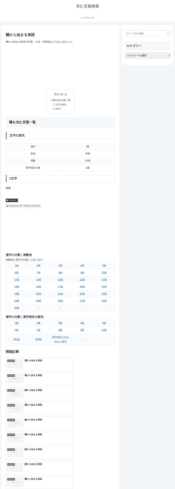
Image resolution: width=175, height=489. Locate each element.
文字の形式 (61, 105)
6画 (17, 273)
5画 (104, 266)
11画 (16, 280)
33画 (16, 308)
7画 (38, 273)
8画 (60, 273)
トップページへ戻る (140, 480)
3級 (60, 323)
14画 (104, 280)
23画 (60, 294)
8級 (60, 330)
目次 (56, 94)
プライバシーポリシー (161, 480)
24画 (82, 294)
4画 (82, 266)
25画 (104, 294)
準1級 (17, 340)
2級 (38, 323)
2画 (38, 266)
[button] (167, 33)
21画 (104, 287)
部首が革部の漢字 (32, 206)
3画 (60, 266)
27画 (82, 301)
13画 (38, 280)
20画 (38, 294)
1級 (17, 323)
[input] (148, 33)
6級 (17, 330)
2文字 (58, 109)
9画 (82, 273)
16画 (16, 287)
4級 (82, 323)
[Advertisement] (60, 66)
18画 (82, 287)
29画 (60, 301)
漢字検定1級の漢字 (15, 206)
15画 (38, 287)
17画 (60, 287)
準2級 (38, 340)
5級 (104, 323)
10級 (104, 330)
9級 (82, 330)
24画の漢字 (12, 201)
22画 (60, 280)
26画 (38, 301)
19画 (16, 294)
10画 (104, 273)
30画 (104, 301)
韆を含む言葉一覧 (61, 100)
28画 (16, 301)
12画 (82, 280)
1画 (17, 266)
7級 (38, 330)
